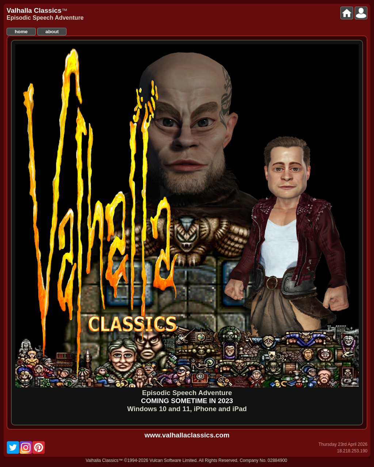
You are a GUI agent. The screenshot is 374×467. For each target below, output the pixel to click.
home (21, 31)
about (51, 31)
